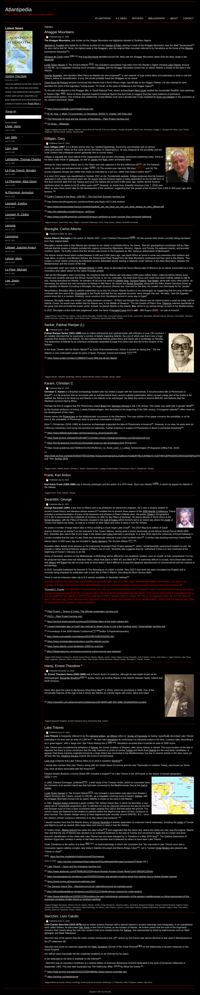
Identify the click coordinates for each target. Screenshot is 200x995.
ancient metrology (72, 982)
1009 (155, 483)
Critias (113, 657)
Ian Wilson (112, 736)
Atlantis (60, 468)
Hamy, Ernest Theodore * (63, 666)
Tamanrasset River (108, 318)
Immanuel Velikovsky (89, 222)
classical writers (97, 736)
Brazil (104, 406)
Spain (118, 377)
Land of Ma (127, 316)
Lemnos (120, 907)
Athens (52, 562)
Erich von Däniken (166, 97)
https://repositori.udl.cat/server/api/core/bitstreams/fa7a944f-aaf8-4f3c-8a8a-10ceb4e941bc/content (96, 702)
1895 (132, 237)
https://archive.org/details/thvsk (62, 977)
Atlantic (54, 377)
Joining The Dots (15, 76)
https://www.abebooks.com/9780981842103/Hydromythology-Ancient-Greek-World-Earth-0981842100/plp (100, 871)
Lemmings (11, 236)
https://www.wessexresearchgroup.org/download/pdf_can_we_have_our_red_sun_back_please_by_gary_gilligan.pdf (105, 206)
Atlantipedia (18, 9)
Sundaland (80, 293)
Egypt (64, 562)
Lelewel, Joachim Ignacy (20, 247)
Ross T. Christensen (138, 468)
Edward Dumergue (146, 905)
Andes (53, 468)
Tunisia (120, 318)
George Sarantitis (53, 75)
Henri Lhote (140, 90)
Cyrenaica (134, 905)
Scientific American (130, 222)
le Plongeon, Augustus (19, 192)
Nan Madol (153, 281)
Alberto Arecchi (69, 830)
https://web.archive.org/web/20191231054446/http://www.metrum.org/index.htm (87, 972)
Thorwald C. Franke (54, 589)
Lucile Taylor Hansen (54, 65)
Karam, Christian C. (59, 383)
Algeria (70, 130)
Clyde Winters (163, 848)
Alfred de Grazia (57, 982)
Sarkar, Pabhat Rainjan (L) (64, 325)
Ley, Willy (11, 137)
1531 (47, 776)
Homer (153, 657)
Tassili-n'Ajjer (78, 132)
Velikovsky (74, 159)
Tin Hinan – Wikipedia (58, 124)
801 (88, 843)
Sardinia (116, 761)
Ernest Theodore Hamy (77, 721)
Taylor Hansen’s (99, 541)
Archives (137, 18)
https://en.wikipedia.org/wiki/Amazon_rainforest (70, 212)
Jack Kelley (161, 657)
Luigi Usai (49, 761)
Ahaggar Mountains (59, 32)
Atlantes (189, 48)
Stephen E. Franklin (54, 45)
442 (63, 93)
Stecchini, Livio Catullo (61, 916)
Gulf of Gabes (111, 520)
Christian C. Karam (77, 468)
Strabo (123, 659)
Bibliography (156, 18)
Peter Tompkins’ (100, 947)
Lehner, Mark (13, 258)
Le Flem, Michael (16, 269)
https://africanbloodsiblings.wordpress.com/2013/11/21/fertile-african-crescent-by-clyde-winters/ (94, 891)
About (174, 18)
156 (82, 677)
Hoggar (156, 130)
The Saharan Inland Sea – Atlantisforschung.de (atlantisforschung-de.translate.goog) (89, 886)
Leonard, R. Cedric (17, 214)
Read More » (34, 103)
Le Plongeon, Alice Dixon (21, 181)
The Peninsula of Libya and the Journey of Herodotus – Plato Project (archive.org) (88, 119)
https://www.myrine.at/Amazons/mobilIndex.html (71, 881)
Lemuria (10, 225)
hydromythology (88, 907)
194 (72, 56)
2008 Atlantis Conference (155, 511)
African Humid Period (60, 316)
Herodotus (148, 130)
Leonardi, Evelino (16, 203)
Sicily (158, 833)
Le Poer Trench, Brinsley (20, 170)
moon (101, 222)
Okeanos (166, 303)
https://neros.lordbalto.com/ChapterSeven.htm (70, 109)
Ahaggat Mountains (59, 130)
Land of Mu (138, 316)
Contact (188, 18)
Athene (94, 747)
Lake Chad (185, 657)
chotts (167, 520)
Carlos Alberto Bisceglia (85, 316)
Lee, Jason (12, 280)
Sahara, (139, 796)
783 (140, 946)
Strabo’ (150, 514)
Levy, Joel (11, 148)
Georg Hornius (92, 468)
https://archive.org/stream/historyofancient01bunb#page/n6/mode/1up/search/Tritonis (100, 861)
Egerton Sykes (60, 803)
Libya (110, 534)
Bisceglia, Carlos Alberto (62, 229)
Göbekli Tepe (122, 281)
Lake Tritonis (174, 65)
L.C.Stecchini (117, 982)
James (94, 159)
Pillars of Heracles (74, 659)
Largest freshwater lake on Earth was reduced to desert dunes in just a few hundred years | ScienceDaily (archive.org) (106, 626)
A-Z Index (121, 18)
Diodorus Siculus (69, 756)
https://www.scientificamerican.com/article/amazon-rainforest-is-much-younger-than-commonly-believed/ (99, 217)
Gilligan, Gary (54, 138)
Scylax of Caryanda (137, 736)
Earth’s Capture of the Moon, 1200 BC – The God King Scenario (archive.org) (86, 197)
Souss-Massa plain (82, 318)
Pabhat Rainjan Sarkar (91, 377)
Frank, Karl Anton (57, 475)
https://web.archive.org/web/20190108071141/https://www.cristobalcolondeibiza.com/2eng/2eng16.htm (98, 438)
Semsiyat (69, 318)
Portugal (104, 377)
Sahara (101, 68)
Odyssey (62, 659)
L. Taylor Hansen (174, 657)
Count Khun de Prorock (56, 82)
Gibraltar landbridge (66, 377)
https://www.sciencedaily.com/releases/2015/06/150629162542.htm (80, 636)
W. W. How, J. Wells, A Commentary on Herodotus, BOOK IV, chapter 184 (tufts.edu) (89, 114)
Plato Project (93, 659)
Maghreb (48, 60)
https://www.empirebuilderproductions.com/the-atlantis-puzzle (78, 641)
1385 (139, 167)
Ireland (78, 377)
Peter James (109, 222)
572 (91, 64)
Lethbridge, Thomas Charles (23, 159)
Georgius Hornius (121, 406)
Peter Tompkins (129, 982)
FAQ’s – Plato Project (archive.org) (65, 616)
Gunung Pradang (115, 316)
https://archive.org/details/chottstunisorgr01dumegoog (77, 856)
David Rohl (63, 222)
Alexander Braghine (70, 678)
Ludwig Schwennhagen (108, 468)
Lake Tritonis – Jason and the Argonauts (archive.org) (74, 866)
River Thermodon (180, 907)
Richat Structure (134, 283)
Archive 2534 (61, 458)
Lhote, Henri (13, 126)
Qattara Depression (150, 907)
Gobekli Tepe (101, 316)
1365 (92, 167)
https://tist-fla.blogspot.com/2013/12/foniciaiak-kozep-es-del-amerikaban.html (85, 443)
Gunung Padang (138, 281)
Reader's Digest (165, 907)
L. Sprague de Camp (168, 130)
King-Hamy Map (94, 721)
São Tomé (84, 927)
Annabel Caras (118, 310)
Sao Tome (148, 982)
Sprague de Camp (53, 57)
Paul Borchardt (90, 57)
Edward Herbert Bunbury (165, 905)
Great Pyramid (87, 982)
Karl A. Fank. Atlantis (59, 493)
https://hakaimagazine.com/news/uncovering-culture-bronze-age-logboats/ (84, 651)
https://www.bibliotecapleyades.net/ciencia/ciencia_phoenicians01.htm (82, 433)
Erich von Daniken (109, 130)
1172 (116, 966)
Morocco (170, 316)
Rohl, (106, 159)
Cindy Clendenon (108, 905)
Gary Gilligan (74, 222)
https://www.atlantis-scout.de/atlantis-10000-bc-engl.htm (75, 646)
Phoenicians (69, 416)
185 (110, 742)
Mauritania (148, 316)
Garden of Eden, (113, 45)
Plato (84, 659)
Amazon (54, 222)
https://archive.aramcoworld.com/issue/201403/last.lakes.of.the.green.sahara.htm (87, 621)
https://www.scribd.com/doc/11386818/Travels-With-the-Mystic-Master (82, 358)
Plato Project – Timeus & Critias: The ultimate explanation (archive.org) (82, 611)
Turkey (78, 910)
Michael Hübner (86, 268)
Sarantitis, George (58, 499)
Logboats (54, 659)
